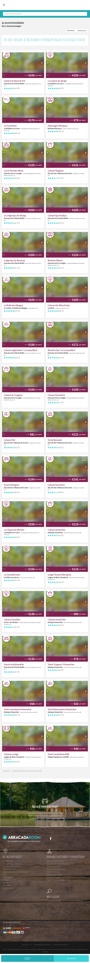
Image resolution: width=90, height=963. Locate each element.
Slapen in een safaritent (55, 880)
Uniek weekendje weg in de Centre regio (27, 771)
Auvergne (6, 883)
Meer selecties (71, 958)
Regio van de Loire (9, 869)
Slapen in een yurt (53, 877)
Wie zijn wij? (26, 944)
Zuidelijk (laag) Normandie (13, 864)
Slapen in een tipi (53, 872)
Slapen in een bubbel (54, 875)
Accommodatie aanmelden (42, 944)
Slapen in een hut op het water (58, 864)
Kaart (27, 958)
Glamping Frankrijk (53, 901)
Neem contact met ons (61, 944)
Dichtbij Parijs (8, 861)
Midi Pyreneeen (9, 888)
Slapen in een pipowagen (56, 869)
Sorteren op (82, 30)
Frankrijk (6, 771)
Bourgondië (7, 885)
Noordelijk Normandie (11, 866)
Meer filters (71, 30)
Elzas (5, 875)
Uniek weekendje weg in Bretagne (15, 872)
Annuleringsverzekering (11, 922)
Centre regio (7, 877)
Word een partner (45, 807)
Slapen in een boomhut (55, 861)
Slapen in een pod (53, 866)
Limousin (6, 880)
